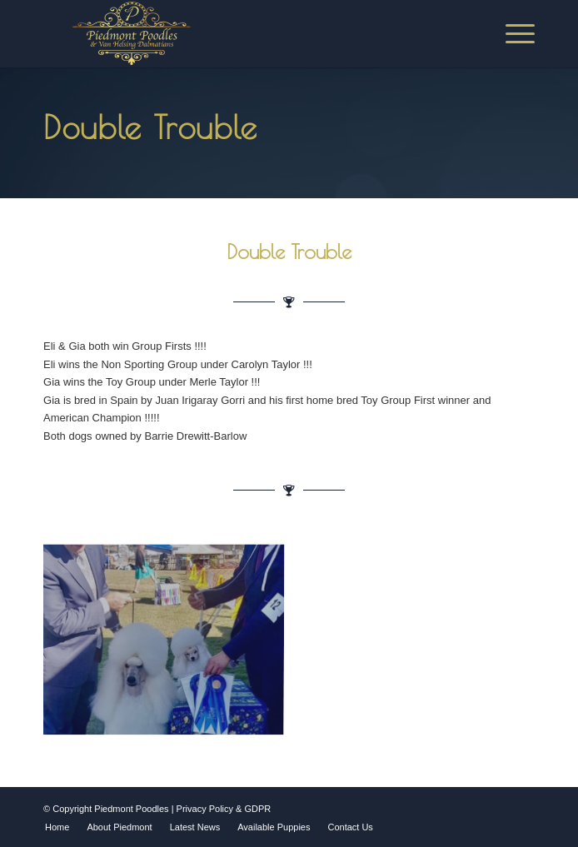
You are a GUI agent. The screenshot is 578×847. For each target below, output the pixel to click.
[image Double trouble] (169, 644)
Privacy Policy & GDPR (224, 809)
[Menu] (512, 33)
